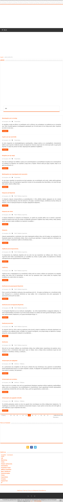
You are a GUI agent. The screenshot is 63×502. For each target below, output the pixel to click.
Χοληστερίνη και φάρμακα (9, 360)
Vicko (2, 462)
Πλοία (3, 475)
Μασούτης (4, 460)
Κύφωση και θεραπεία (8, 192)
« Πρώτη (3, 415)
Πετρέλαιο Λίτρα (5, 467)
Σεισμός (3, 479)
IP (1, 482)
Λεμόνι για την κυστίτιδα (9, 137)
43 (23, 415)
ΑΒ (2, 458)
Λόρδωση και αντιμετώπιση (10, 248)
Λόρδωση (5, 267)
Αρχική (1, 57)
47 (35, 415)
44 (26, 415)
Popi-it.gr (25, 490)
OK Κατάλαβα (37, 501)
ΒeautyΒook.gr (42, 490)
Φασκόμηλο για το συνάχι (9, 118)
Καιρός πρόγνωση (6, 463)
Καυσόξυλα (4, 465)
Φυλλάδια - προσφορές (7, 455)
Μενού (4, 30)
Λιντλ (2, 456)
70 (47, 415)
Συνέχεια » (5, 131)
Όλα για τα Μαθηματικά (33, 490)
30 (14, 415)
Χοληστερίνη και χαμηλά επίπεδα (12, 398)
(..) (31, 501)
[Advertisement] (31, 16)
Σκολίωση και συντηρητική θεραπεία (12, 304)
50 (41, 415)
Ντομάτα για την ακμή (8, 155)
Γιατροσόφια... (17, 121)
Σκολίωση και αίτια (7, 323)
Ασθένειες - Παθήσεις (19, 363)
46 (32, 415)
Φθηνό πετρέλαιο (6, 469)
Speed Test (4, 480)
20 (11, 415)
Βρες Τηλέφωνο (5, 471)
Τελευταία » (56, 417)
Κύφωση (4, 230)
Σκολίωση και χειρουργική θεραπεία (12, 286)
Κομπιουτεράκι (5, 473)
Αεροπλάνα (4, 477)
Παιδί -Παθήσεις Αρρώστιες (20, 196)
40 (17, 415)
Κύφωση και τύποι (7, 211)
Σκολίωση (5, 342)
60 (44, 415)
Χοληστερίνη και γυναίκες (9, 379)
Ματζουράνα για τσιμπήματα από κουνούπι (14, 174)
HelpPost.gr (19, 490)
